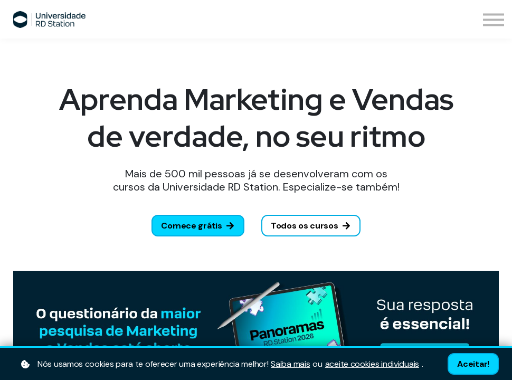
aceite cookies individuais (372, 364)
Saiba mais (290, 364)
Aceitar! (473, 363)
